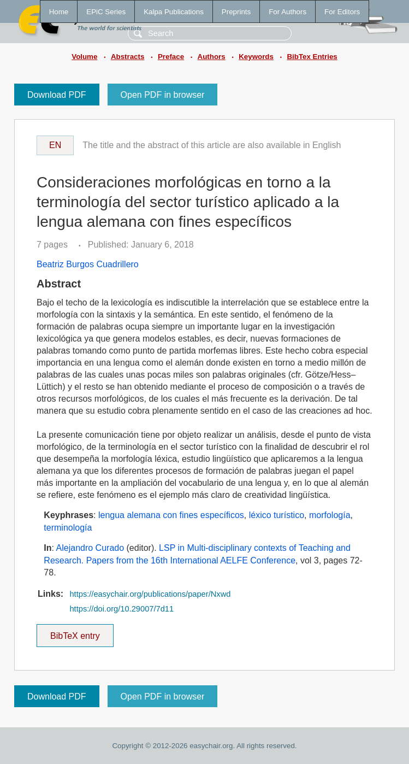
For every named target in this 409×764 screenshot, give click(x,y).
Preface (171, 56)
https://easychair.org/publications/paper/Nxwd (149, 594)
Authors (212, 56)
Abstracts (127, 56)
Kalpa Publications (174, 12)
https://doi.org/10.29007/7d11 (121, 608)
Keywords (256, 56)
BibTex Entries (312, 56)
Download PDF (56, 94)
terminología (68, 527)
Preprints (236, 12)
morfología (330, 515)
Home (59, 12)
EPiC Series (106, 12)
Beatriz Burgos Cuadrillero (88, 264)
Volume (84, 56)
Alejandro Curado (90, 548)
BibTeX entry (75, 632)
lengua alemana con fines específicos (171, 515)
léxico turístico (276, 515)
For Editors (342, 12)
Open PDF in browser (163, 94)
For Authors (287, 12)
